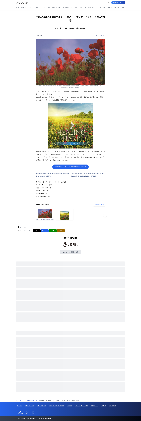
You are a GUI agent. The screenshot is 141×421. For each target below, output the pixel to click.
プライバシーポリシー (81, 405)
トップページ (20, 401)
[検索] (108, 2)
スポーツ (37, 7)
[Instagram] (20, 412)
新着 (17, 7)
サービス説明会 (41, 405)
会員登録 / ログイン (118, 2)
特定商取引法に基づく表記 (56, 405)
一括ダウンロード (99, 204)
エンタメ (30, 7)
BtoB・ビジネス (56, 7)
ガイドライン (94, 405)
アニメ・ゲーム (45, 7)
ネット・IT (83, 7)
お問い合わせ (112, 405)
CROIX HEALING (100, 35)
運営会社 (19, 405)
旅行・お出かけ (67, 7)
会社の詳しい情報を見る (70, 252)
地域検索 (23, 7)
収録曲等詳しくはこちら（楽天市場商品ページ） (70, 166)
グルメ (76, 7)
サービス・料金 (29, 405)
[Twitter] (26, 412)
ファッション (91, 7)
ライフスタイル (107, 7)
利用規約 (69, 405)
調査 (123, 7)
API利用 (103, 405)
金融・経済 (117, 7)
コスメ (99, 7)
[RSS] (33, 412)
